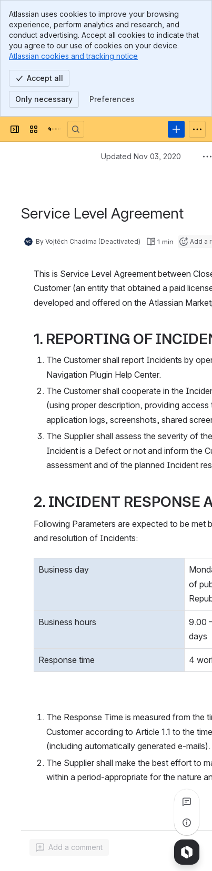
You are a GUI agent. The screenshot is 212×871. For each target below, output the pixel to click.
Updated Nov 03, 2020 (141, 156)
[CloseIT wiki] (54, 129)
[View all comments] (186, 801)
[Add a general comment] (69, 847)
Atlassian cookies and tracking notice (73, 55)
